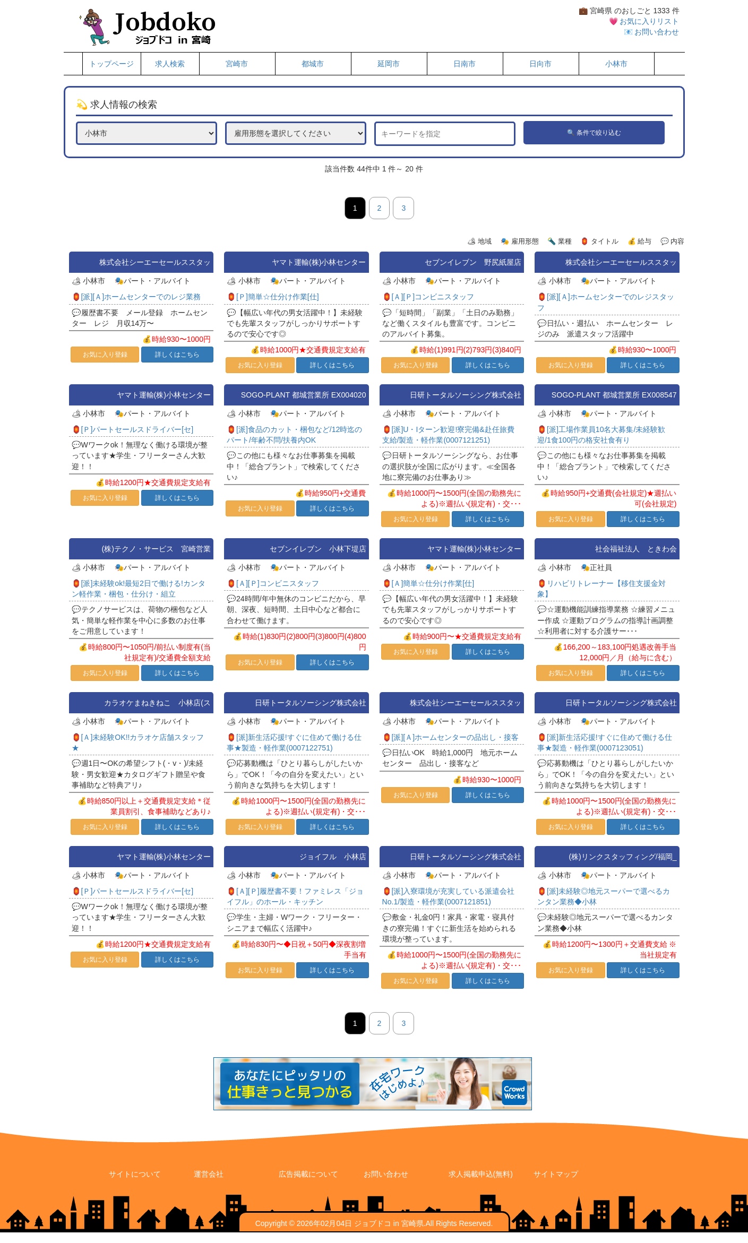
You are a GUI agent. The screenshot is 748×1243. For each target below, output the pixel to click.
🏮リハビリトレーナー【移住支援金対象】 (601, 588)
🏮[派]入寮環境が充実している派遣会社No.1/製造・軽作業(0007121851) (448, 896)
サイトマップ (556, 1174)
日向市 (540, 63)
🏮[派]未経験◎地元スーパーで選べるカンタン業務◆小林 (603, 896)
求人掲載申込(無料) (481, 1174)
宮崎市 (237, 63)
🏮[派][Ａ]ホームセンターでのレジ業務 (136, 296)
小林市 (616, 63)
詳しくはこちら (177, 354)
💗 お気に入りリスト (644, 21)
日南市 (464, 63)
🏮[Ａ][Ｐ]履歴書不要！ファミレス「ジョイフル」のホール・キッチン (295, 896)
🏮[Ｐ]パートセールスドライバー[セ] (133, 429)
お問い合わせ (386, 1174)
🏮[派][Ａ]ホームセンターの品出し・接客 (450, 737)
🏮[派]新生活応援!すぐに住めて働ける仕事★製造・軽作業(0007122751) (294, 742)
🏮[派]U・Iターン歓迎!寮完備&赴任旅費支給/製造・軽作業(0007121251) (448, 434)
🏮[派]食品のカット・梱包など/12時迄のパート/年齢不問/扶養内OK (294, 434)
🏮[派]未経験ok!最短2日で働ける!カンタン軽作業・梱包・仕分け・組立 (138, 588)
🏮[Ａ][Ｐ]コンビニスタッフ (428, 296)
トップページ (111, 63)
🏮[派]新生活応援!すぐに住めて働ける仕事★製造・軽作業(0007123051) (604, 742)
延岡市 (388, 63)
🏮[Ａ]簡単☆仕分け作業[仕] (428, 583)
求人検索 (170, 63)
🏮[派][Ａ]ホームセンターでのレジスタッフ (605, 302)
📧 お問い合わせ (652, 32)
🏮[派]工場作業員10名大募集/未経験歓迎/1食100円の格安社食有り (601, 434)
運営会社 (208, 1174)
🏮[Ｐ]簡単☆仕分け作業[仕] (273, 296)
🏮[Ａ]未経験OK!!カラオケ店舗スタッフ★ (138, 742)
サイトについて (135, 1174)
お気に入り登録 (105, 354)
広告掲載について (308, 1174)
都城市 (313, 63)
